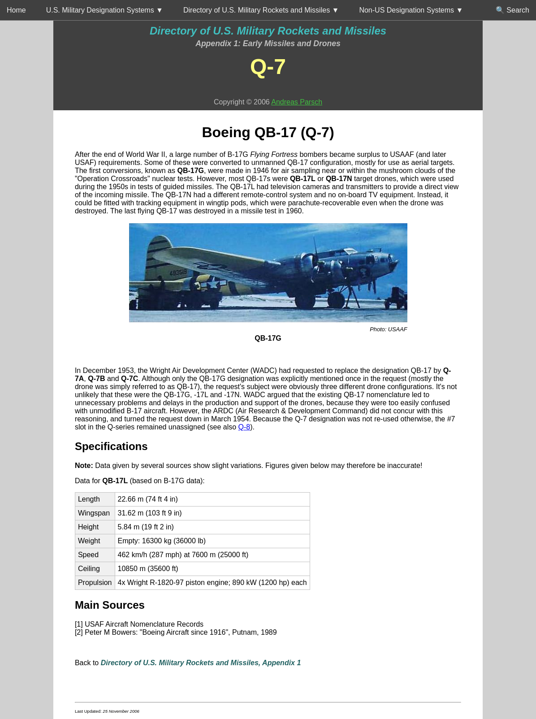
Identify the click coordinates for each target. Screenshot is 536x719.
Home (16, 10)
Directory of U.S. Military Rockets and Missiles (268, 31)
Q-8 (244, 427)
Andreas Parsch (296, 102)
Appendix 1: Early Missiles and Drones (268, 43)
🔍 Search (512, 10)
